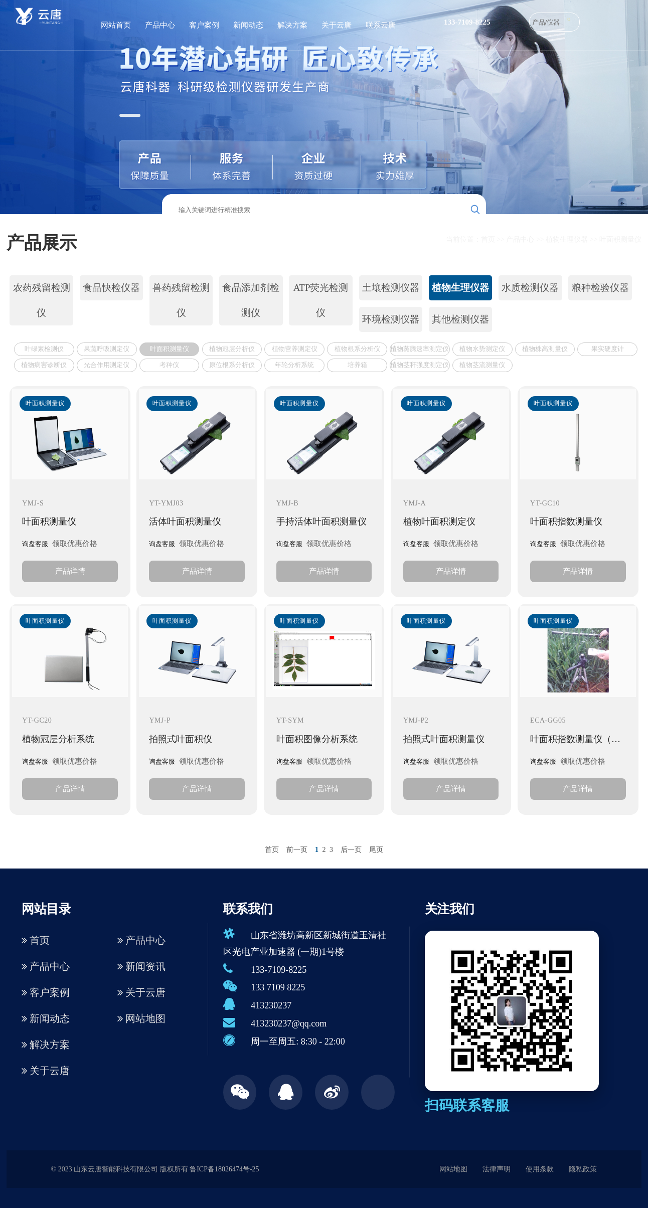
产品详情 (70, 571)
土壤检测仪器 (390, 287)
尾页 (376, 849)
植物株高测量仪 (545, 349)
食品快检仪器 (111, 287)
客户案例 (204, 25)
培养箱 (357, 365)
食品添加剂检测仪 (250, 300)
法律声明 (496, 1169)
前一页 (296, 849)
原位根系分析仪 (232, 365)
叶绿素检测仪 (44, 349)
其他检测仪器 (460, 319)
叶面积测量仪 (620, 239)
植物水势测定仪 (482, 349)
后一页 (351, 849)
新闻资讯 (141, 966)
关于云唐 (336, 25)
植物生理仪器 (567, 239)
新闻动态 (248, 25)
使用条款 (540, 1169)
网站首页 (116, 25)
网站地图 (141, 1018)
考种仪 (169, 365)
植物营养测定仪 (294, 349)
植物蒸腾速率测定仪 (419, 349)
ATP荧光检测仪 (321, 300)
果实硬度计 (607, 349)
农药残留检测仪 (41, 300)
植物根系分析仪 (357, 349)
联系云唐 (381, 25)
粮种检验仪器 (600, 287)
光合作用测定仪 (106, 365)
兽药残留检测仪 (181, 300)
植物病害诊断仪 (44, 365)
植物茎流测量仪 (482, 365)
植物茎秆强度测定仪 (419, 365)
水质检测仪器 (530, 287)
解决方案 (292, 25)
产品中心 (160, 25)
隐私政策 (583, 1169)
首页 (488, 239)
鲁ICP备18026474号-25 (224, 1169)
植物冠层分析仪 (232, 349)
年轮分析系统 (294, 365)
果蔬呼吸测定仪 (106, 349)
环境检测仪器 (390, 319)
